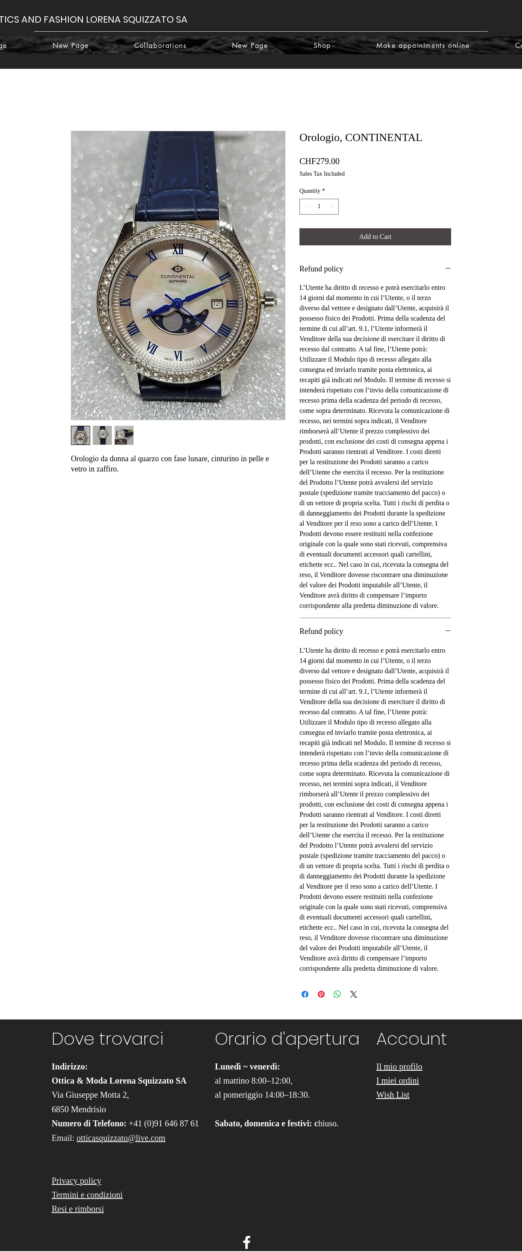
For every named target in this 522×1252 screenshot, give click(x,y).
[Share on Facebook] (305, 994)
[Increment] (332, 206)
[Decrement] (306, 206)
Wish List (393, 1094)
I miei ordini (397, 1080)
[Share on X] (354, 994)
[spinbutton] (319, 206)
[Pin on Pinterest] (321, 994)
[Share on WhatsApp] (337, 994)
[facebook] (246, 1242)
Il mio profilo (399, 1066)
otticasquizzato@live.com (120, 1138)
